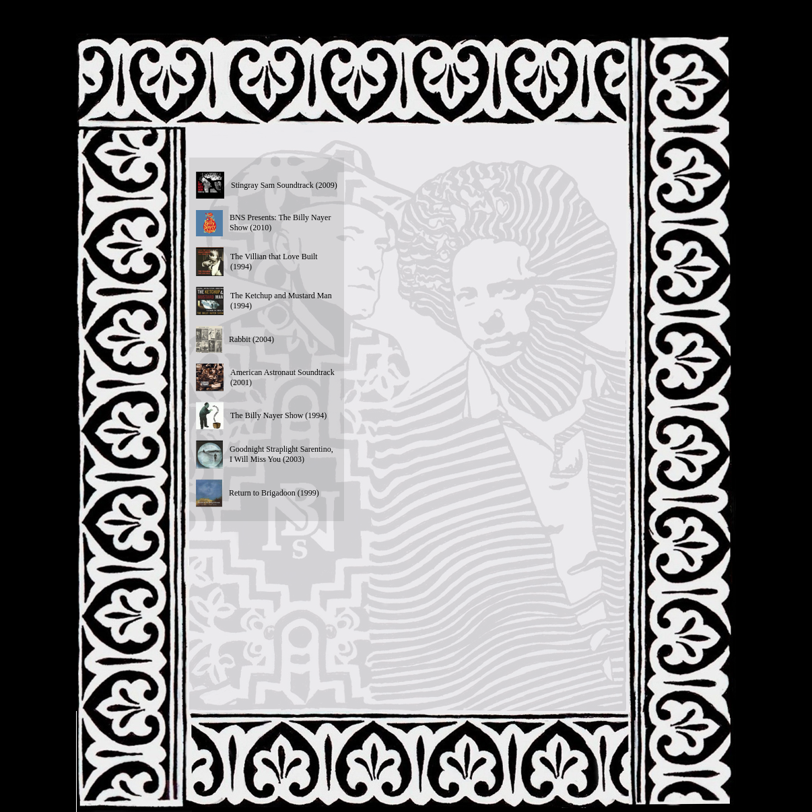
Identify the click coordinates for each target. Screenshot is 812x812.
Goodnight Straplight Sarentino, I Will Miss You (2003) (281, 454)
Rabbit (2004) (251, 339)
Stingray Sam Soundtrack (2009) (284, 185)
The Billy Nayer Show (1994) (278, 415)
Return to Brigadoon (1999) (274, 493)
